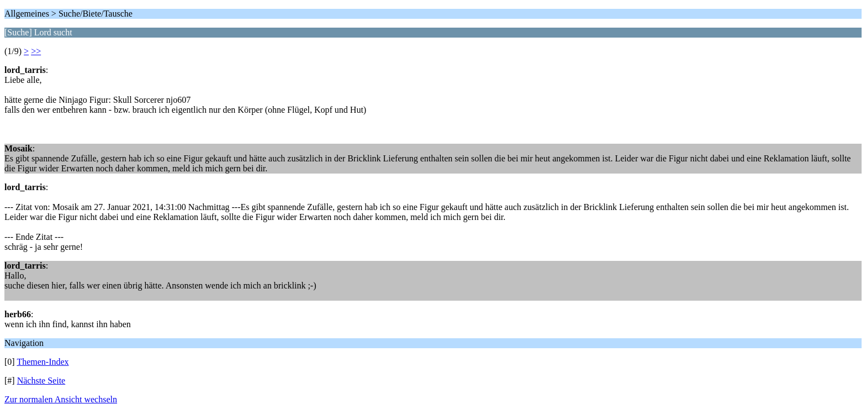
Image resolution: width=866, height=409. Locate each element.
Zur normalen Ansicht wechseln (60, 399)
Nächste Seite (41, 380)
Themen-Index (42, 361)
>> (36, 51)
